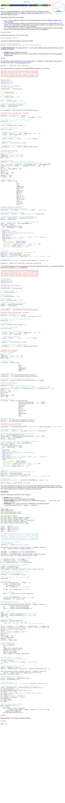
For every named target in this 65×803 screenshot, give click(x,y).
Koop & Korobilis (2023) (23, 64)
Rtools (12, 53)
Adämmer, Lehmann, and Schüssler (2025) (31, 13)
